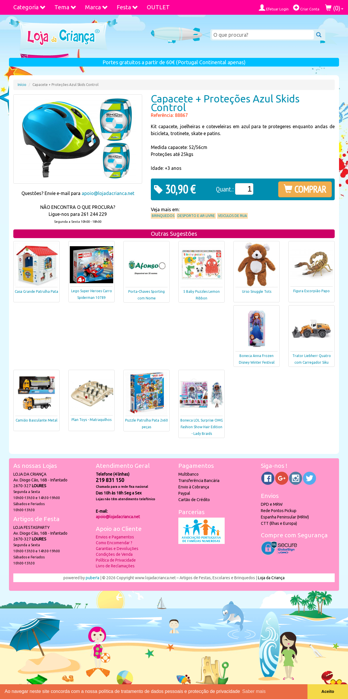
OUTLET (158, 7)
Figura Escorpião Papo (311, 291)
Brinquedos (163, 216)
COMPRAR (305, 189)
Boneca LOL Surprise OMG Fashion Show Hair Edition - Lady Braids (201, 426)
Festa (127, 7)
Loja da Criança (271, 577)
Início (22, 85)
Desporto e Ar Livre (196, 216)
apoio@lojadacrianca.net (108, 193)
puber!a (92, 577)
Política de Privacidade (116, 560)
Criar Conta (306, 7)
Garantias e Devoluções (117, 548)
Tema (65, 7)
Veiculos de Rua (232, 216)
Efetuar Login (274, 7)
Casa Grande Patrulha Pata (36, 291)
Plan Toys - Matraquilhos (91, 420)
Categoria (29, 7)
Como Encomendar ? (114, 542)
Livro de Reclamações (115, 566)
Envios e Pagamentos (115, 537)
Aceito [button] (327, 691)
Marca (96, 7)
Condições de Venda (114, 554)
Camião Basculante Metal (36, 420)
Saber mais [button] (254, 691)
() (334, 8)
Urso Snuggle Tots (256, 291)
